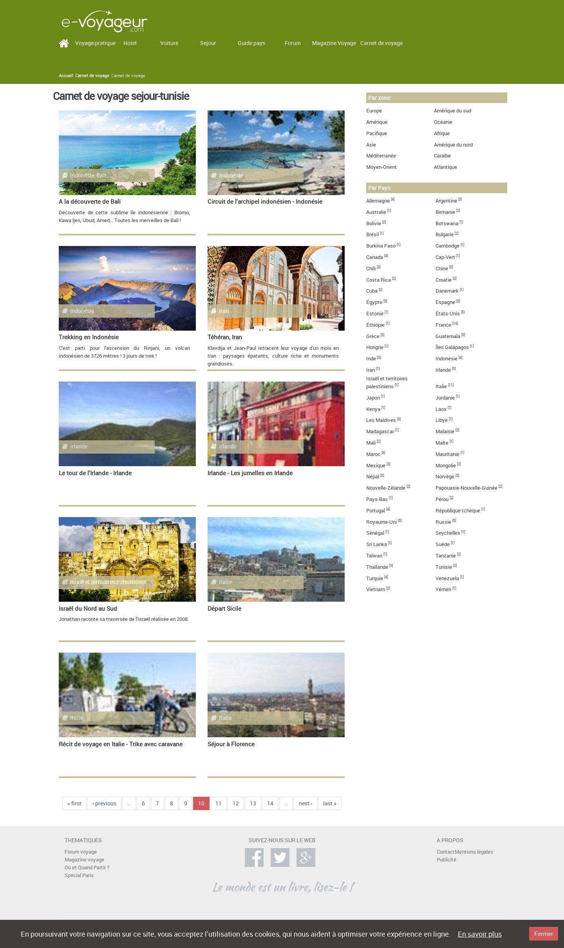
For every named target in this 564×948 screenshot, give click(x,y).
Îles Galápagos (452, 347)
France (443, 325)
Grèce (373, 336)
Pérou (442, 499)
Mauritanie (447, 454)
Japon (373, 397)
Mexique (375, 465)
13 (253, 803)
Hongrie (374, 347)
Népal (372, 476)
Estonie (374, 313)
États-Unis (448, 313)
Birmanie (445, 212)
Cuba (372, 291)
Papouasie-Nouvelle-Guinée (466, 488)
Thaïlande (377, 567)
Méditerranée (381, 155)
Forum (293, 43)
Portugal (375, 510)
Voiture (169, 43)
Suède (443, 544)
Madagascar (380, 431)
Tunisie (444, 567)
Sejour (208, 43)
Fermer (543, 933)
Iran (370, 370)
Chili (371, 268)
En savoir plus (480, 934)
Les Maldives (381, 420)
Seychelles (448, 533)
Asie (371, 144)
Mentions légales (474, 851)
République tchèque (458, 510)
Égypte (374, 302)
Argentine (446, 200)
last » (329, 803)
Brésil (372, 234)
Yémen (443, 589)
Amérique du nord (453, 144)
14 (270, 803)
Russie (443, 522)
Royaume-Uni (381, 522)
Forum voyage (81, 851)
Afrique (442, 133)
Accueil (66, 75)
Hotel (130, 43)
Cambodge (447, 245)
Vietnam (375, 589)
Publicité (446, 859)
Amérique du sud (452, 110)
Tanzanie (446, 555)
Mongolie (446, 465)
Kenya (373, 409)
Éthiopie (375, 325)
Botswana (447, 223)
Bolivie (373, 223)
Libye (442, 420)
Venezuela (447, 578)
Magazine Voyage (334, 43)
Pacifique (376, 133)
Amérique (376, 122)
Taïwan (374, 555)
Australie (376, 212)
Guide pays (251, 43)
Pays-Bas (377, 499)
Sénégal (375, 533)
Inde (371, 358)
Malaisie (445, 431)
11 (218, 803)
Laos (441, 409)
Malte (442, 443)
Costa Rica (378, 280)
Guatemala (448, 336)
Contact (446, 851)
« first (74, 803)
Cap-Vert (445, 257)
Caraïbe (442, 155)
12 (236, 803)
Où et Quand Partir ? (87, 867)
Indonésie (446, 358)
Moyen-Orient (381, 167)
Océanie (443, 122)
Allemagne (378, 200)
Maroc (373, 454)
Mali (371, 443)
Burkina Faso (381, 245)
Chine (442, 268)
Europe (374, 110)
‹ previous (104, 803)
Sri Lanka (376, 544)
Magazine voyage (84, 859)
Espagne (445, 302)
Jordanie (445, 397)
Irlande (443, 370)
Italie (441, 386)
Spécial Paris (79, 875)
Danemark (447, 291)
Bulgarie (445, 234)
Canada (374, 257)
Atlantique (445, 167)
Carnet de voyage (381, 43)
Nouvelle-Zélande (385, 488)
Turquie (374, 578)
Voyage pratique (95, 43)
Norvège (445, 476)
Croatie (444, 280)
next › (305, 803)
